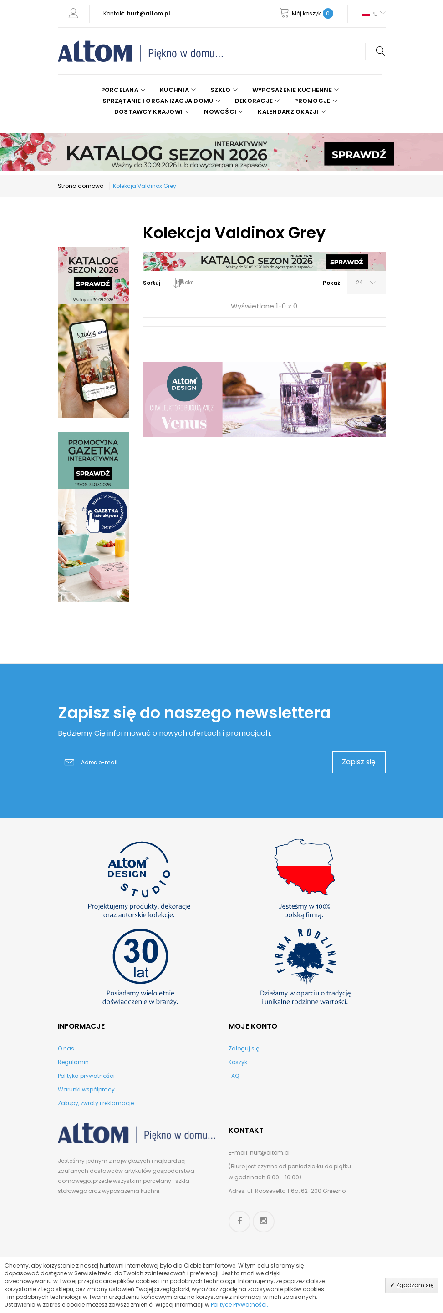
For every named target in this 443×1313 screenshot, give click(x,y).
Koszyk (238, 1062)
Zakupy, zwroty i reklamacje (96, 1103)
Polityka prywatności (86, 1076)
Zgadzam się (414, 1285)
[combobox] (366, 282)
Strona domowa (81, 186)
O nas (66, 1048)
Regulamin (73, 1062)
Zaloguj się (244, 1048)
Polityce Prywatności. (239, 1304)
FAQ (234, 1076)
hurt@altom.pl (148, 13)
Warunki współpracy (86, 1089)
